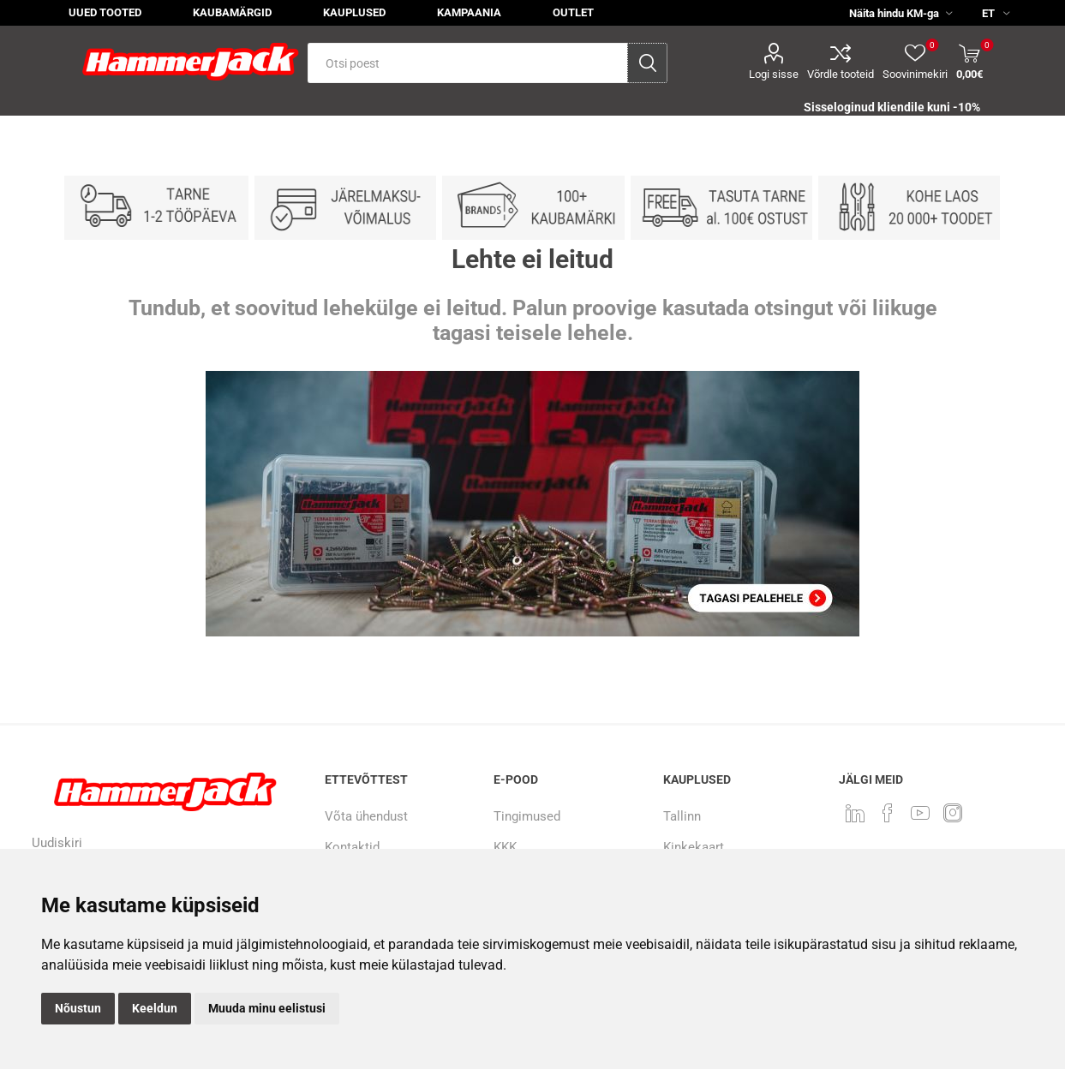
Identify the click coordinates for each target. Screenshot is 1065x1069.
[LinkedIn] (855, 813)
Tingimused (527, 816)
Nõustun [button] (78, 1008)
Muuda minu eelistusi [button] (267, 1008)
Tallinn (682, 816)
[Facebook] (887, 813)
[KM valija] (894, 13)
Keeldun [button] (154, 1008)
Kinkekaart (693, 847)
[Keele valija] (989, 13)
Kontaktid (352, 847)
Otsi (647, 63)
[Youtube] (920, 813)
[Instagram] (952, 813)
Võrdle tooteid (840, 74)
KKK (505, 847)
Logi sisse (774, 74)
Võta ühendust (366, 816)
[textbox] (467, 63)
